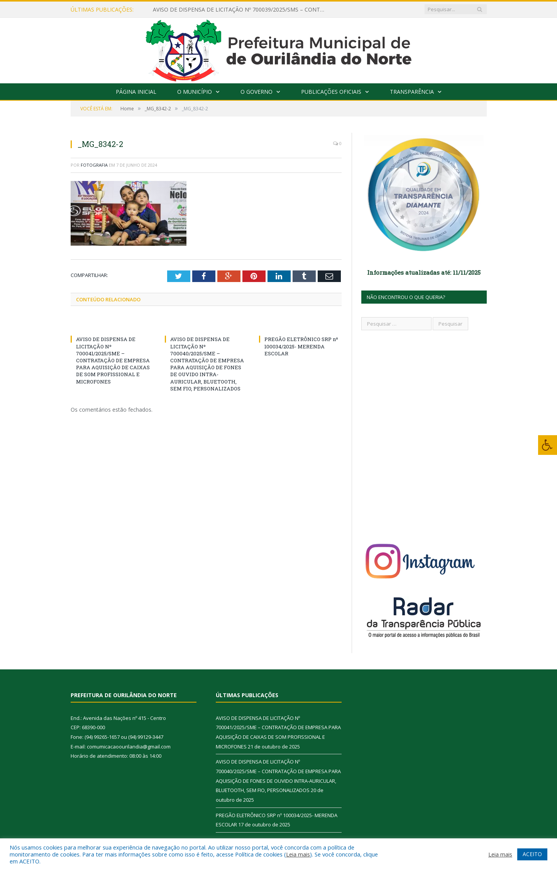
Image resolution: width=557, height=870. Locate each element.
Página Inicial (136, 91)
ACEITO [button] (532, 854)
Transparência (412, 91)
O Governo (256, 91)
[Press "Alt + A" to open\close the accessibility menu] (547, 445)
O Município (194, 91)
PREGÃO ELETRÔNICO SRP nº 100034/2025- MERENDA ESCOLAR (301, 346)
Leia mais (298, 854)
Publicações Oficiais (331, 91)
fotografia (94, 165)
